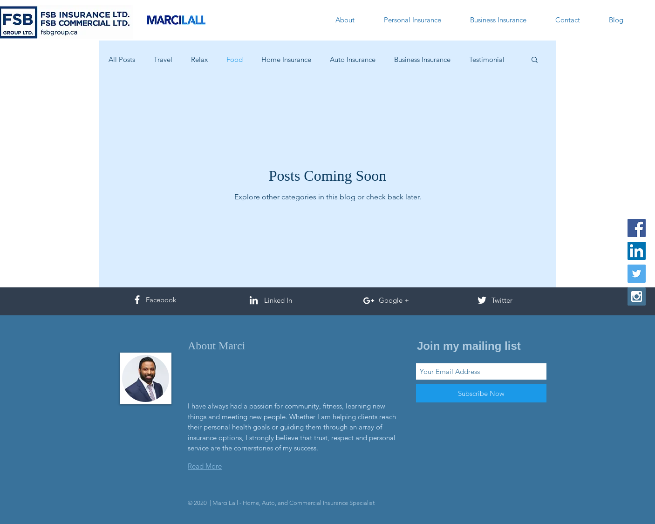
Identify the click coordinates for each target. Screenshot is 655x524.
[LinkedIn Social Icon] (637, 251)
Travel (163, 59)
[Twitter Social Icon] (637, 274)
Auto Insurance (352, 59)
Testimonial (487, 59)
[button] (534, 60)
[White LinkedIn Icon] (253, 300)
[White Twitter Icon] (482, 300)
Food (234, 59)
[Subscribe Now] (481, 393)
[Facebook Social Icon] (637, 228)
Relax (199, 59)
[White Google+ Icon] (369, 300)
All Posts (122, 59)
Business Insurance (422, 59)
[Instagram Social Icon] (637, 296)
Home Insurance (286, 59)
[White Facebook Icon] (137, 300)
